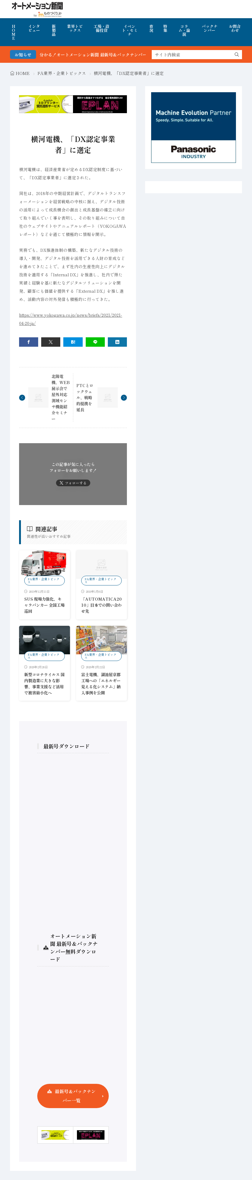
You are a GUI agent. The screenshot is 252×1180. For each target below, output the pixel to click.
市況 (151, 28)
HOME (13, 32)
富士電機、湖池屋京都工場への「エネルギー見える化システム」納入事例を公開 (101, 684)
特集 (165, 28)
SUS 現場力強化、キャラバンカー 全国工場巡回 (44, 605)
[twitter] (50, 342)
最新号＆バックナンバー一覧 (75, 1096)
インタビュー (34, 28)
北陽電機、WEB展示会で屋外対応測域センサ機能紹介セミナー (60, 397)
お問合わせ (235, 28)
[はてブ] (72, 342)
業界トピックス (75, 28)
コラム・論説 (184, 30)
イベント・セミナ (130, 30)
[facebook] (28, 342)
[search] (237, 55)
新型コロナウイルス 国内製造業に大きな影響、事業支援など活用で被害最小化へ (44, 684)
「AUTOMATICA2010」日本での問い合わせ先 (101, 605)
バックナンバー (209, 28)
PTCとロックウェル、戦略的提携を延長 (84, 398)
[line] (95, 342)
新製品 (54, 30)
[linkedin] (117, 342)
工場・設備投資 (101, 28)
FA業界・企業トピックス (62, 73)
